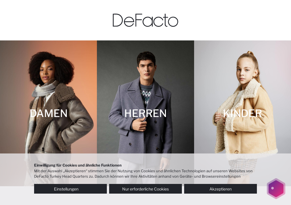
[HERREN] (145, 113)
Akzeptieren (220, 188)
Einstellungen (70, 188)
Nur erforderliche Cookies (145, 188)
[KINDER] (242, 113)
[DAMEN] (48, 113)
